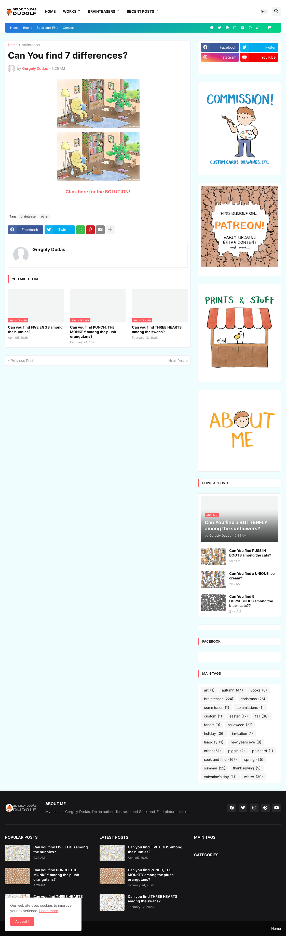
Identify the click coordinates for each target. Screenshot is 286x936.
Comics (68, 28)
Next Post (176, 360)
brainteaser (31, 45)
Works (69, 11)
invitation (242, 733)
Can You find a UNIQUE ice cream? (252, 575)
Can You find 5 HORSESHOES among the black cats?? (251, 601)
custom (213, 716)
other (44, 216)
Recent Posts (140, 11)
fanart (212, 724)
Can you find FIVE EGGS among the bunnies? (35, 329)
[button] (264, 11)
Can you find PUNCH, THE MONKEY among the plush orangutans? (93, 331)
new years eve (246, 742)
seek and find (220, 759)
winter (253, 776)
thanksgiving (247, 768)
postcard (262, 750)
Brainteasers (101, 11)
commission (216, 707)
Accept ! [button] (22, 921)
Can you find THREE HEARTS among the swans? (157, 329)
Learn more (48, 910)
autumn (232, 690)
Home (50, 11)
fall (262, 716)
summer (214, 768)
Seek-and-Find (47, 28)
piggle (236, 750)
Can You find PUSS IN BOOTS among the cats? (250, 552)
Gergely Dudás (48, 249)
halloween (240, 724)
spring (253, 759)
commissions (250, 707)
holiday (214, 733)
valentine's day (220, 776)
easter (238, 716)
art (209, 690)
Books (27, 28)
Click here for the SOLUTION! (97, 191)
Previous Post (22, 360)
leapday (213, 742)
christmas (253, 698)
